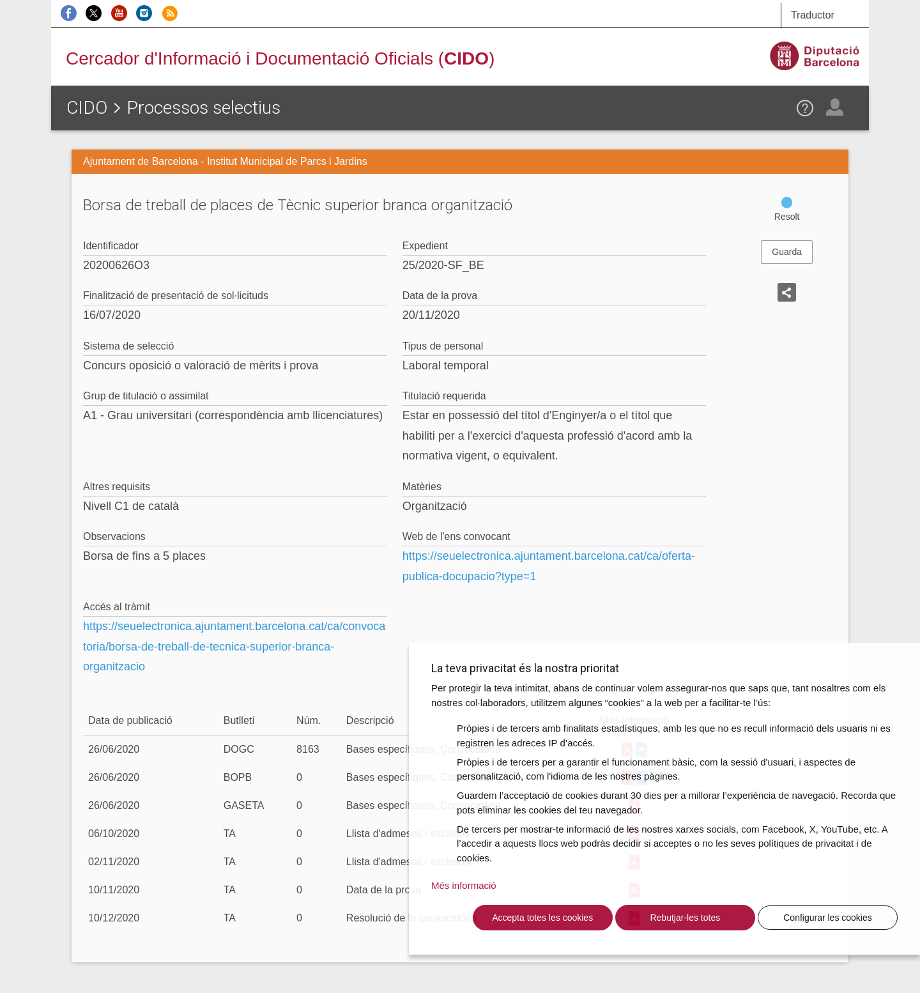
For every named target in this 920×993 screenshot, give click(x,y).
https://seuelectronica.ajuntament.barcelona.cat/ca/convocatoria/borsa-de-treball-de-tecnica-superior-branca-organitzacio (234, 646)
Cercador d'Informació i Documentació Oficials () (280, 58)
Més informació (463, 885)
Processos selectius (203, 107)
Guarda (787, 252)
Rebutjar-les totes (685, 917)
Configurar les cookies (827, 917)
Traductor (812, 15)
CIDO (86, 107)
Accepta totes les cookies (542, 917)
